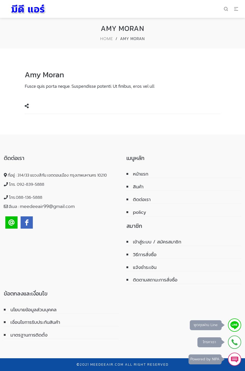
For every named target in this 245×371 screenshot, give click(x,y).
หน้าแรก (141, 174)
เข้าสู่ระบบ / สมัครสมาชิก (157, 241)
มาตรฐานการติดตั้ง (29, 335)
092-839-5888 (30, 184)
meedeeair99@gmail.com (47, 206)
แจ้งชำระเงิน (145, 267)
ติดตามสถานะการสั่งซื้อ (155, 279)
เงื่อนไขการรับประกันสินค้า (35, 322)
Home (106, 39)
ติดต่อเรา (142, 199)
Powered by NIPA (205, 359)
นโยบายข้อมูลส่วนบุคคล (33, 309)
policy (139, 212)
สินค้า (138, 186)
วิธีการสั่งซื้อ (145, 254)
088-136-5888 (29, 197)
